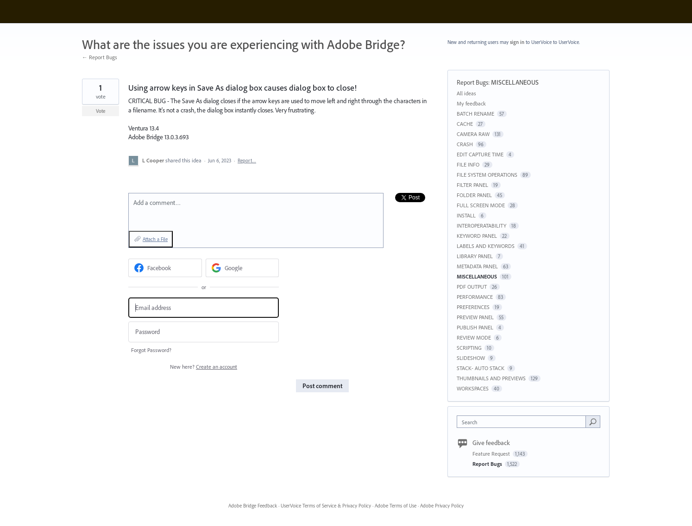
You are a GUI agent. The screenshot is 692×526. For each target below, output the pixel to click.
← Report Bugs (99, 57)
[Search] (592, 421)
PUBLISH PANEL (475, 327)
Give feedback (491, 443)
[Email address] (203, 307)
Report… (247, 160)
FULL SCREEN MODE (481, 205)
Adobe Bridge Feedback (252, 505)
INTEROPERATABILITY (481, 225)
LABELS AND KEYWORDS (486, 245)
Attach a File (155, 239)
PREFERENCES (473, 306)
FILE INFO (468, 164)
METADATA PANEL (477, 266)
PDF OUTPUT (472, 286)
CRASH (465, 144)
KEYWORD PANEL (477, 235)
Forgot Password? (151, 350)
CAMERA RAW (473, 133)
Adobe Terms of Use (395, 505)
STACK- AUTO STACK (480, 368)
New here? (203, 366)
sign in (517, 42)
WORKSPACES (473, 388)
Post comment (322, 386)
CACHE (465, 123)
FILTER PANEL (472, 184)
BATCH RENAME (475, 113)
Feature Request (491, 453)
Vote (101, 111)
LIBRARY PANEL (475, 256)
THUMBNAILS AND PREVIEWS (491, 378)
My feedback (471, 103)
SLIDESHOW (471, 357)
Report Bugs (472, 82)
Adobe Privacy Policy (442, 505)
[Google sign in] (242, 268)
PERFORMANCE (475, 296)
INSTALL (466, 215)
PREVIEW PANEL (475, 317)
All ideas (466, 93)
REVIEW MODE (474, 337)
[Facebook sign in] (165, 268)
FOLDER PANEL (474, 195)
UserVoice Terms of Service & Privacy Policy (326, 505)
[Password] (203, 332)
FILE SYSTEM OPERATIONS (487, 174)
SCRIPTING (469, 347)
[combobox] (523, 421)
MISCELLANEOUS (515, 82)
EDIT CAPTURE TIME (480, 154)
